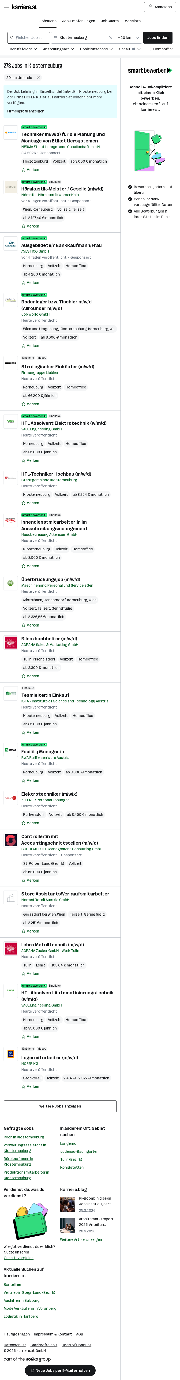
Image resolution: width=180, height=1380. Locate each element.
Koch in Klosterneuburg (24, 1137)
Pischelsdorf (44, 659)
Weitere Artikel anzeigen (81, 1239)
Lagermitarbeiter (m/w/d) (49, 1057)
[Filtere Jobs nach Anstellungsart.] (61, 50)
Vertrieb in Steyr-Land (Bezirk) (29, 1292)
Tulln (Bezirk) (71, 1159)
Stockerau (32, 1078)
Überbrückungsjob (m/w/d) (50, 579)
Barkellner (12, 1284)
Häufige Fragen (17, 1334)
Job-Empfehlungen (78, 21)
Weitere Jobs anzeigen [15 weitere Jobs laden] (60, 1106)
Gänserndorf (55, 600)
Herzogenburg (35, 161)
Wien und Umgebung (40, 329)
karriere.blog (73, 1189)
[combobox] (29, 38)
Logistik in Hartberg (21, 1316)
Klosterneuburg (45, 66)
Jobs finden (158, 37)
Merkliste (132, 21)
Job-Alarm (110, 21)
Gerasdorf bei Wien (39, 914)
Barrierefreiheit (43, 1345)
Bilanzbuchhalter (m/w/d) (49, 639)
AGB (79, 1334)
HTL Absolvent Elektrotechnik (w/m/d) (63, 423)
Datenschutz (15, 1345)
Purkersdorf (34, 814)
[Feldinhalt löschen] (111, 38)
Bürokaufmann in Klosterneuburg (18, 1161)
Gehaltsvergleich (19, 1258)
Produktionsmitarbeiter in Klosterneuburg (26, 1175)
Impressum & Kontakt (53, 1334)
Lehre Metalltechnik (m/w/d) (52, 944)
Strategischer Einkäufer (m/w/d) (57, 366)
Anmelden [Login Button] (160, 7)
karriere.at (15, 1275)
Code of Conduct (76, 1345)
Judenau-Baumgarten (79, 1151)
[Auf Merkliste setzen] (30, 170)
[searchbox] (29, 38)
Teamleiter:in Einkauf (45, 695)
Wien (27, 209)
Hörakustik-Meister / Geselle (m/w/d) (62, 189)
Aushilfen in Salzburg (22, 1300)
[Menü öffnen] (6, 7)
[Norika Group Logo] (27, 1360)
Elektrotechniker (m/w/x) (49, 794)
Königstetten (72, 1167)
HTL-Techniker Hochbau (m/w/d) (56, 474)
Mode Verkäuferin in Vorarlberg (30, 1308)
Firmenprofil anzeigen (25, 111)
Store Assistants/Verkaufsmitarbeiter (65, 894)
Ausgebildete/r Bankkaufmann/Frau (61, 245)
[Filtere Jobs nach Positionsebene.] (99, 50)
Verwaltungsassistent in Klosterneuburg (25, 1148)
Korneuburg (43, 209)
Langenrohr (70, 1143)
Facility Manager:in (42, 751)
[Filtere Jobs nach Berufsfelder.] (26, 50)
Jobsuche (47, 21)
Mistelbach (32, 600)
